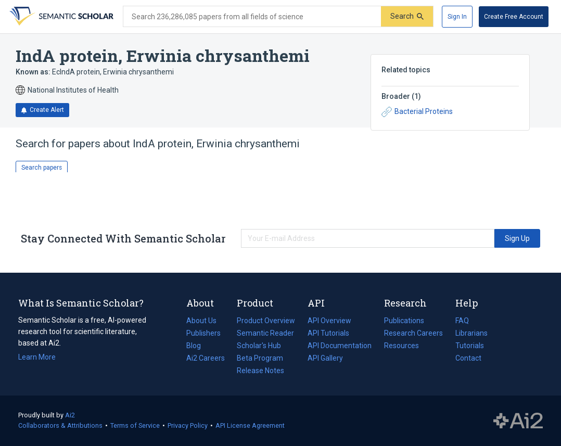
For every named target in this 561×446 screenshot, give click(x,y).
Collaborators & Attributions (60, 425)
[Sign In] (457, 17)
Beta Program (260, 358)
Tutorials (469, 345)
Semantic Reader (265, 333)
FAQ (462, 320)
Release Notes (260, 370)
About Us (201, 320)
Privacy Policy (188, 425)
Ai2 (70, 415)
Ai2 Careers (205, 358)
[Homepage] (60, 16)
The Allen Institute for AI (518, 421)
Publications (404, 320)
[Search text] (252, 16)
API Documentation (340, 345)
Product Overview (266, 320)
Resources (401, 345)
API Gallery (325, 358)
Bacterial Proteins (417, 112)
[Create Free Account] (514, 16)
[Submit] (407, 16)
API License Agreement (250, 425)
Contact (468, 358)
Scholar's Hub (259, 345)
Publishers (203, 333)
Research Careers (413, 333)
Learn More (37, 357)
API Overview (329, 320)
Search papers (41, 167)
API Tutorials (328, 333)
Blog (197, 345)
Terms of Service (135, 425)
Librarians (471, 333)
